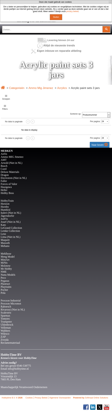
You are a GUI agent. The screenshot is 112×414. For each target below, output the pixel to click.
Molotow (6, 265)
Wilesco (5, 333)
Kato (3, 224)
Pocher (4, 289)
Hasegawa (6, 187)
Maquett (5, 239)
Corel (4, 168)
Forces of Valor (9, 184)
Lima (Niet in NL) (10, 236)
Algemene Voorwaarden (60, 398)
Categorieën (16, 88)
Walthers (5, 330)
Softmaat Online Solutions (96, 398)
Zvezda (5, 339)
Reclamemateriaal (10, 342)
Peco (3, 277)
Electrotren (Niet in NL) (14, 178)
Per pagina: (95, 121)
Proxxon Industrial (11, 300)
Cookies (29, 398)
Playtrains (6, 286)
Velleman (6, 327)
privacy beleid (72, 11)
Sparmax (5, 315)
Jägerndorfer (7, 215)
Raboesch (6, 306)
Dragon (5, 175)
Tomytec (5, 318)
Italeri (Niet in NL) (11, 212)
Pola (3, 292)
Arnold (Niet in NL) (11, 162)
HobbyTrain (7, 200)
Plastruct (5, 283)
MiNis (4, 262)
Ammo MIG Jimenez (12, 156)
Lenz (3, 233)
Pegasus (5, 280)
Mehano (5, 246)
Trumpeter (6, 321)
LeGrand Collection (11, 227)
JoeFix (4, 218)
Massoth (5, 243)
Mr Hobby (6, 268)
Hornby (5, 206)
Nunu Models (8, 274)
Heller (4, 190)
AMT (4, 159)
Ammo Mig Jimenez (40, 88)
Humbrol (5, 209)
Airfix (4, 153)
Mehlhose (6, 253)
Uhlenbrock (7, 324)
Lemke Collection (10, 230)
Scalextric (6, 312)
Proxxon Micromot (11, 303)
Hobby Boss (7, 193)
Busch (4, 165)
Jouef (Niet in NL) (11, 221)
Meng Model (8, 256)
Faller (4, 181)
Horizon (5, 203)
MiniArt (5, 259)
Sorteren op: (75, 114)
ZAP (3, 336)
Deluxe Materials (10, 171)
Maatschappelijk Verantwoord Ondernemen (24, 387)
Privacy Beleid (41, 398)
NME (4, 271)
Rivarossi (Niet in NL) (13, 309)
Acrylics (62, 88)
